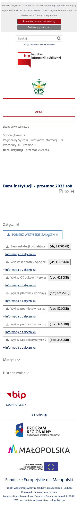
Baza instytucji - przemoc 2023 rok (26, 150)
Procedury (9, 145)
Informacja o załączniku (19, 254)
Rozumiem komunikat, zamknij (39, 21)
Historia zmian (14, 373)
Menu (39, 112)
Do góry (39, 415)
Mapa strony (16, 405)
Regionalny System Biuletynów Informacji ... (31, 140)
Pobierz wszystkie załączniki (30, 236)
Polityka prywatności (39, 27)
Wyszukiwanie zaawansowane (39, 44)
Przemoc (27, 145)
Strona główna (12, 135)
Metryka (9, 360)
